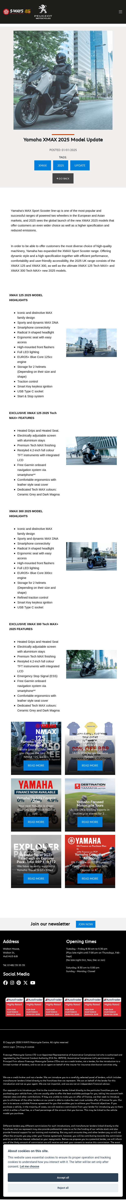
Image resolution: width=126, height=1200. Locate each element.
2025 (60, 165)
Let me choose (29, 1166)
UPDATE (80, 165)
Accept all (63, 1177)
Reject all (62, 1187)
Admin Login (9, 1047)
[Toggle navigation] (119, 12)
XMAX (43, 165)
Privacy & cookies (27, 1047)
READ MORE (36, 765)
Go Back (63, 178)
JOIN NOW (85, 924)
